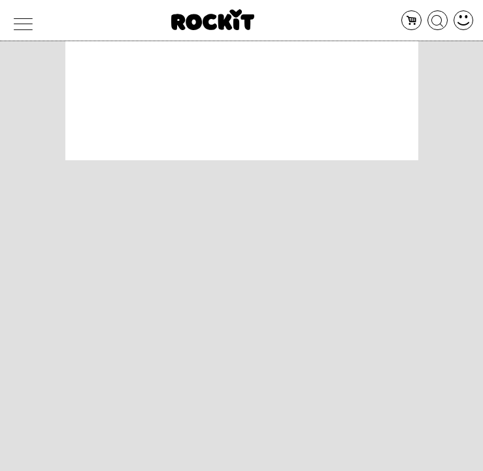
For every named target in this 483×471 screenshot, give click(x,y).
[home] (212, 19)
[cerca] (437, 20)
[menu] (20, 20)
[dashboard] (464, 20)
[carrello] (411, 20)
